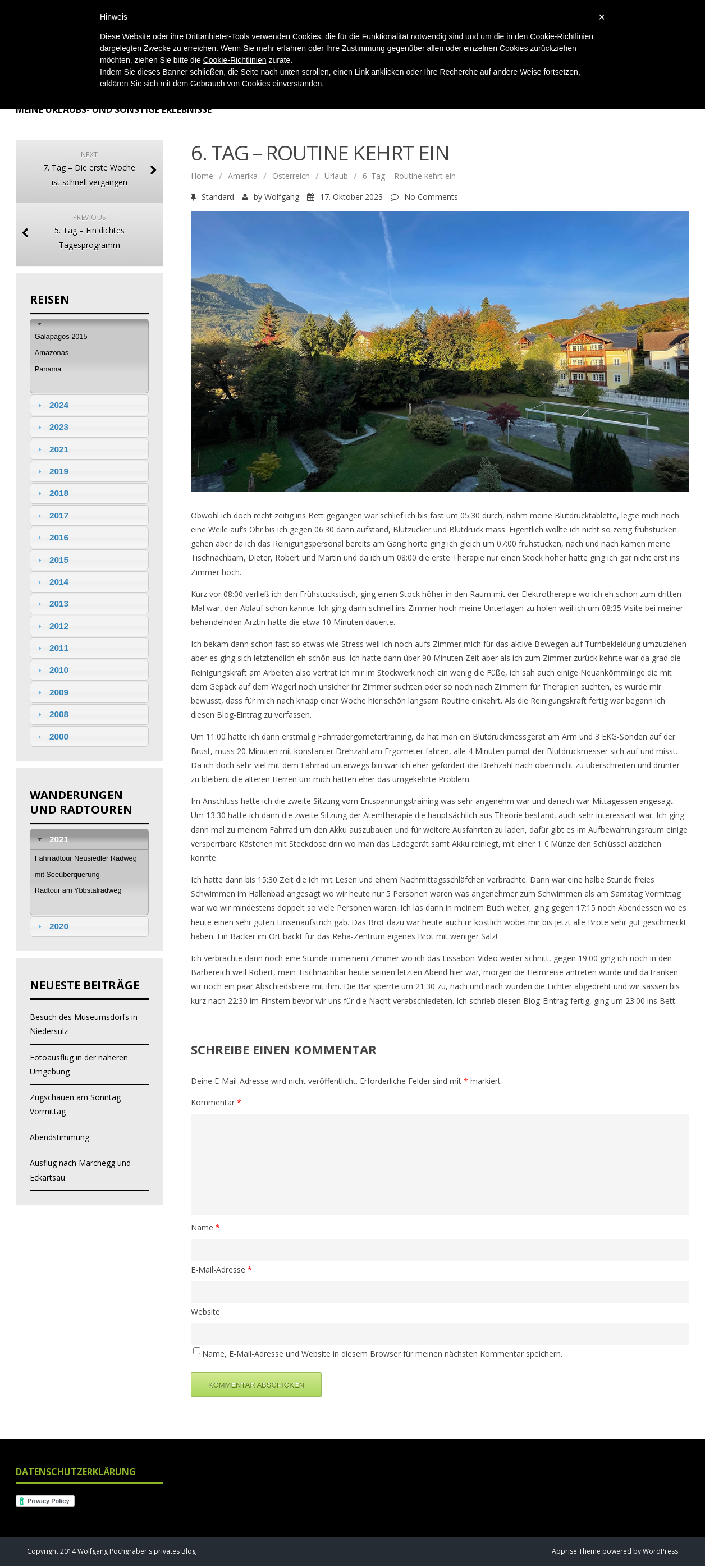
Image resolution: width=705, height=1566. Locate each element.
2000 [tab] (51, 736)
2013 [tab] (51, 603)
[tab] (89, 323)
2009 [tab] (51, 692)
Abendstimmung (59, 1137)
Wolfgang (281, 196)
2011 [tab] (51, 648)
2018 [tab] (51, 493)
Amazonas (51, 352)
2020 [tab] (51, 926)
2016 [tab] (51, 537)
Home (202, 176)
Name (205, 1227)
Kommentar (216, 1102)
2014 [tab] (51, 581)
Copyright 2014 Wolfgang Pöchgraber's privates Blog (111, 1551)
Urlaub (336, 176)
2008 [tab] (51, 714)
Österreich (291, 176)
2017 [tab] (51, 515)
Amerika (243, 176)
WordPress (659, 1551)
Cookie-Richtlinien (235, 60)
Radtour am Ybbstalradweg (78, 890)
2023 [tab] (51, 426)
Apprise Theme (576, 1551)
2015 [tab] (51, 559)
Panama (48, 369)
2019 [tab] (51, 471)
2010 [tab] (51, 669)
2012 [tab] (51, 626)
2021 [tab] (51, 449)
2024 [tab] (51, 405)
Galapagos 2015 (61, 336)
